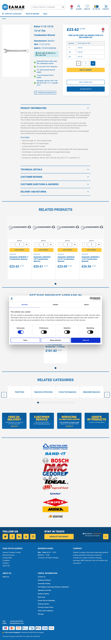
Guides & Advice (43, 594)
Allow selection (55, 340)
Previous (4, 395)
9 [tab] (59, 402)
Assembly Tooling (44, 583)
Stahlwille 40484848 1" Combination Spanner (19, 258)
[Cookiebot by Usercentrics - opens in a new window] (91, 298)
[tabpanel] (19, 247)
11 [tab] (65, 402)
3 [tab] (43, 402)
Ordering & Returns (44, 580)
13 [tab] (70, 402)
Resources (41, 597)
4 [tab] (46, 402)
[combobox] (48, 7)
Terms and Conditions (45, 611)
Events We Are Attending (46, 600)
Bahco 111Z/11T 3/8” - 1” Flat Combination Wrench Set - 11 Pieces (55, 346)
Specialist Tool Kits (44, 590)
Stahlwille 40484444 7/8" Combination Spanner (42, 259)
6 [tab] (51, 402)
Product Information (33, 106)
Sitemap (41, 614)
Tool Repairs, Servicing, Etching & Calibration (53, 587)
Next (107, 395)
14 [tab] (73, 402)
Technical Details (31, 168)
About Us (6, 577)
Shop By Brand (32, 14)
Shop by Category (13, 14)
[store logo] (13, 7)
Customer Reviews (31, 175)
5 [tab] (49, 402)
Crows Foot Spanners (67, 393)
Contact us (41, 577)
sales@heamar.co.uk (17, 623)
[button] (71, 7)
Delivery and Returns (33, 190)
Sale (45, 14)
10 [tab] (62, 402)
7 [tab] (54, 402)
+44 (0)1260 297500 (16, 621)
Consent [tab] (24, 304)
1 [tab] (55, 283)
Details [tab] (55, 304)
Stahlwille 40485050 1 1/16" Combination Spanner (91, 259)
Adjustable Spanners (91, 393)
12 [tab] (67, 402)
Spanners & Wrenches (43, 393)
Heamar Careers (43, 604)
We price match (86, 91)
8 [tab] (57, 402)
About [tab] (86, 304)
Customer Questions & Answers (40, 182)
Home (4, 18)
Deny (25, 340)
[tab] (55, 106)
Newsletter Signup (59, 537)
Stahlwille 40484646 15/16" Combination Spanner (66, 259)
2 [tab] (41, 402)
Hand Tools (19, 393)
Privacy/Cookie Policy (45, 607)
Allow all (86, 340)
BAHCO (51, 41)
